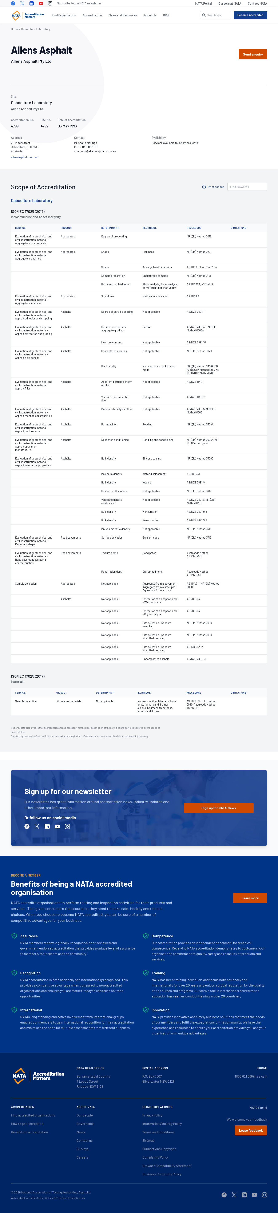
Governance (86, 1124)
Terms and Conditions (158, 1132)
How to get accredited (27, 1124)
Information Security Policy (162, 1124)
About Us (150, 15)
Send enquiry (253, 54)
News (81, 1132)
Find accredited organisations (33, 1115)
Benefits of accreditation (29, 1132)
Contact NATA (257, 3)
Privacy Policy (152, 1115)
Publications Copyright (159, 1149)
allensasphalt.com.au (24, 157)
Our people (85, 1115)
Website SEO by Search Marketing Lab (65, 1197)
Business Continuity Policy (161, 1174)
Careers (82, 1157)
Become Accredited (250, 15)
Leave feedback (251, 1130)
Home (15, 29)
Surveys (82, 1149)
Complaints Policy (155, 1157)
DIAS (166, 15)
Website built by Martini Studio (27, 1197)
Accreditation (92, 15)
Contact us (85, 1140)
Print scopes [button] (216, 186)
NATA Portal (203, 3)
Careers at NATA (230, 3)
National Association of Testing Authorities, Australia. (56, 1192)
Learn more (250, 898)
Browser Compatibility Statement (167, 1166)
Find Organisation (64, 15)
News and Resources (123, 15)
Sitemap (148, 1140)
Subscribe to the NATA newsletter (79, 3)
